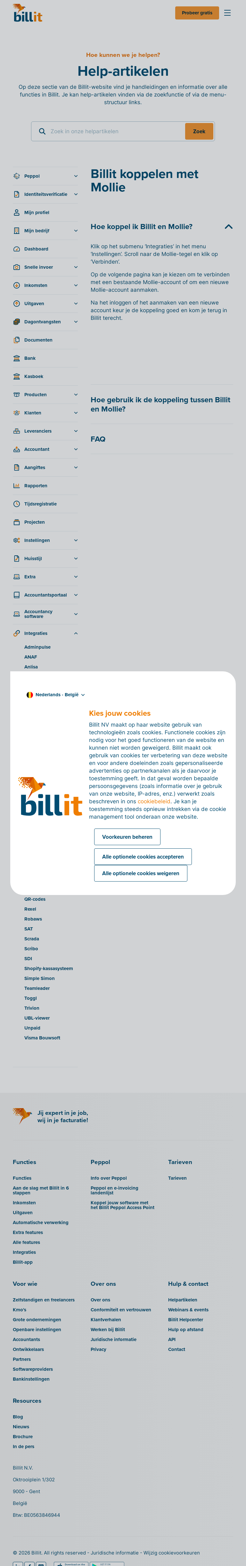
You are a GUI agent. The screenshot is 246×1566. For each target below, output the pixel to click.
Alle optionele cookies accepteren (143, 856)
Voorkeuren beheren (127, 837)
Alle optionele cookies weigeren (140, 873)
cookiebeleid (154, 801)
